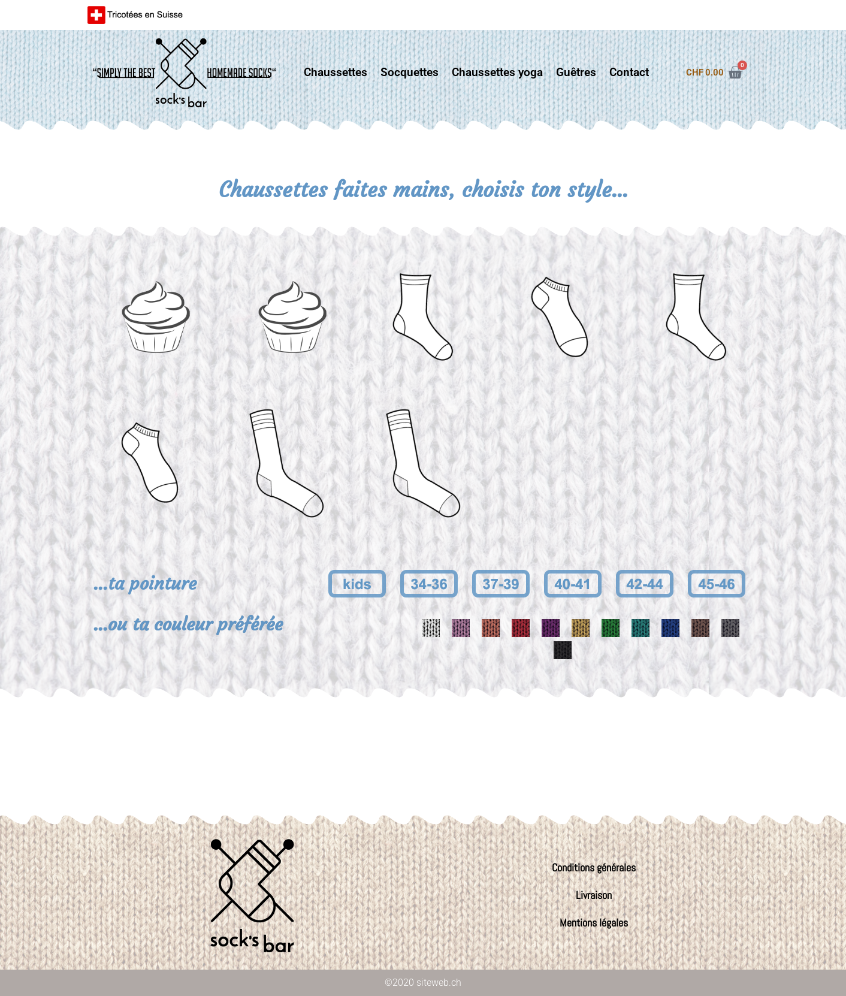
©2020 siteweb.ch (423, 982)
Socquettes (409, 72)
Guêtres (576, 72)
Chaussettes (335, 72)
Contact (629, 72)
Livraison (594, 895)
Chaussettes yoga (497, 72)
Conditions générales (594, 867)
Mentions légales (594, 922)
